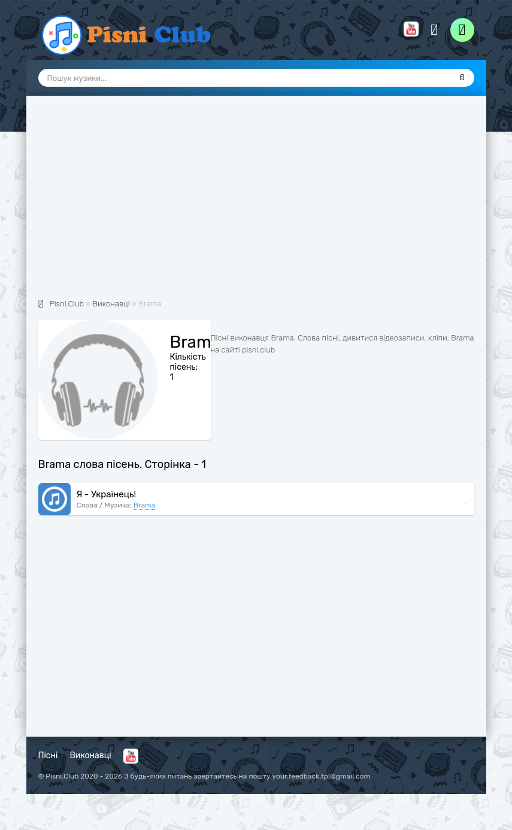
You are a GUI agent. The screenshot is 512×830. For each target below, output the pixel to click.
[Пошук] (462, 78)
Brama (144, 505)
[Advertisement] (256, 203)
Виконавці (90, 755)
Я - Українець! (107, 494)
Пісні (48, 755)
